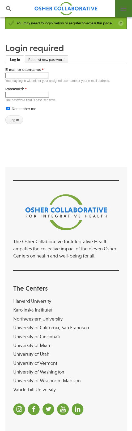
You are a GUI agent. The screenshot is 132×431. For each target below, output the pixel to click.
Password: (16, 89)
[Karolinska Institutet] (66, 310)
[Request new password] (46, 59)
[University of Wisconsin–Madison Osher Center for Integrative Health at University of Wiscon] (66, 381)
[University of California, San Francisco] (66, 328)
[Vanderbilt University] (66, 390)
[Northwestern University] (66, 319)
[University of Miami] (66, 346)
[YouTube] (63, 409)
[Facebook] (34, 409)
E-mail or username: (24, 70)
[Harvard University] (66, 301)
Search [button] (8, 8)
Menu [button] (123, 8)
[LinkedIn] (77, 409)
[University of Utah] (66, 354)
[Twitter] (48, 409)
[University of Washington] (66, 372)
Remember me (21, 109)
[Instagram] (19, 409)
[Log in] (15, 59)
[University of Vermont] (66, 363)
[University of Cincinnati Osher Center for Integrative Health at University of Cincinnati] (66, 337)
